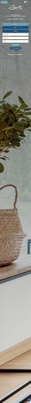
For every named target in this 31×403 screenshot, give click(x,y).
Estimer (15, 31)
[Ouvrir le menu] (4, 2)
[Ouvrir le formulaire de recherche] (15, 45)
